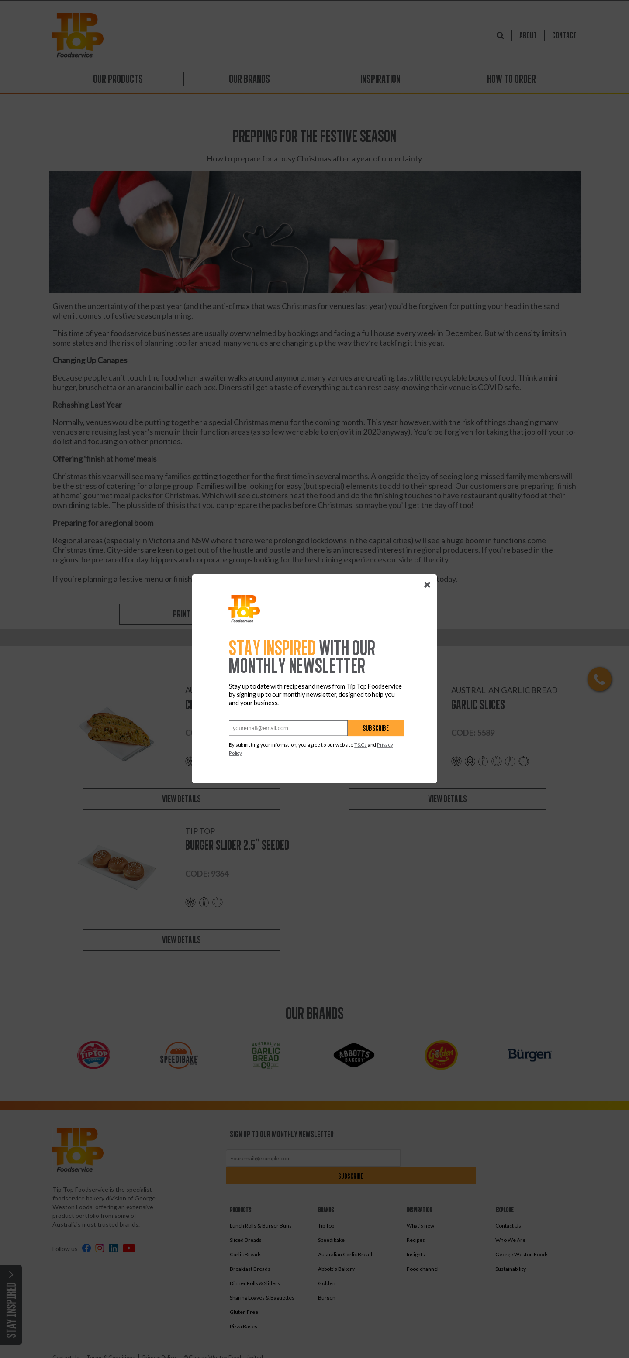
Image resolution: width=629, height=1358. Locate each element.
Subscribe (376, 728)
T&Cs (360, 745)
